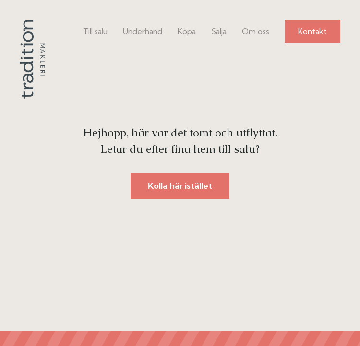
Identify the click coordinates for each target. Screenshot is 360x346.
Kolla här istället (180, 185)
